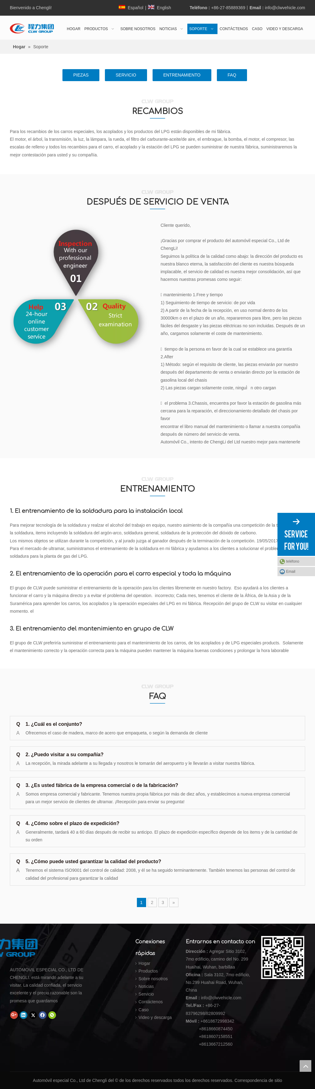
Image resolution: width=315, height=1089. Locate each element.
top (305, 1066)
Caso (143, 1009)
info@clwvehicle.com (285, 7)
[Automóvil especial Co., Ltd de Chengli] (55, 948)
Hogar (144, 963)
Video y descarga (155, 1017)
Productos (148, 971)
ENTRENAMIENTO (182, 75)
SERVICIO (126, 75)
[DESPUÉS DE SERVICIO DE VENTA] (82, 290)
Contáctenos (150, 1001)
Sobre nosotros (153, 978)
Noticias (146, 986)
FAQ (232, 75)
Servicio (146, 994)
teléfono (299, 561)
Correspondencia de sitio (258, 1080)
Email (290, 571)
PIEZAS (81, 75)
